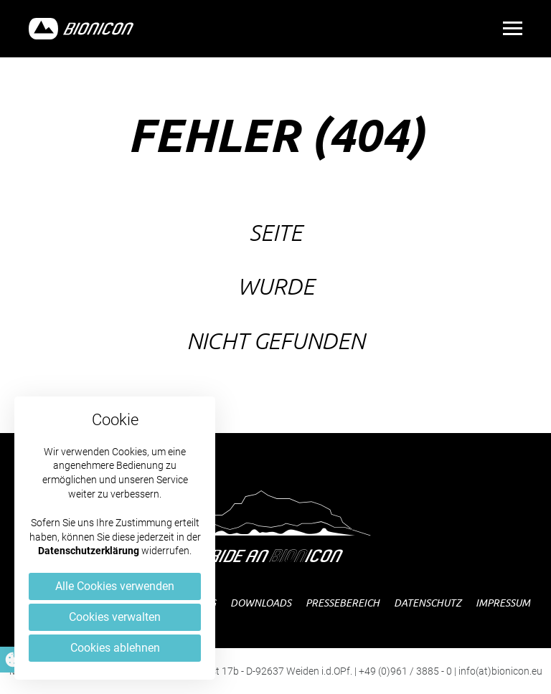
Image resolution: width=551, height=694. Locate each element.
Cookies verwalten (115, 617)
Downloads (260, 602)
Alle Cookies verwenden (114, 586)
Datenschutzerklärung (88, 550)
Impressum (503, 602)
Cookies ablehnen (115, 648)
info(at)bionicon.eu (500, 671)
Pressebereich (343, 602)
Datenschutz (427, 602)
